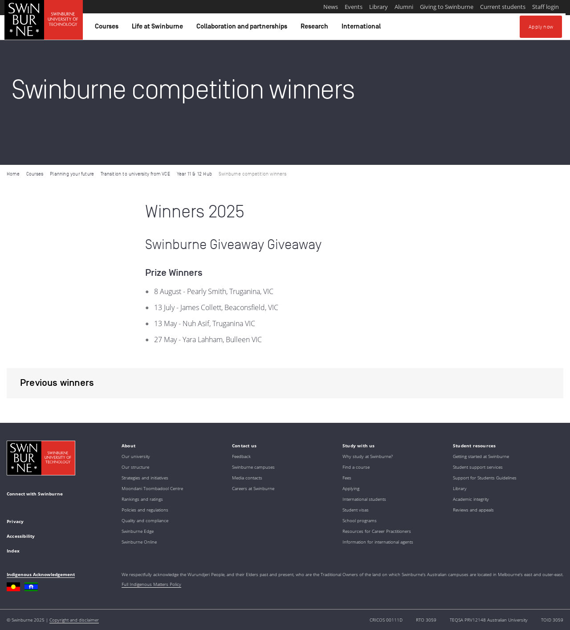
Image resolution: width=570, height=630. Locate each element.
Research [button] (316, 28)
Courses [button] (108, 28)
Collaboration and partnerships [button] (243, 28)
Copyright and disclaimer (74, 620)
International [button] (362, 28)
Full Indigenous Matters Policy (151, 584)
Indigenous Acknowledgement (41, 574)
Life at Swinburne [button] (159, 28)
